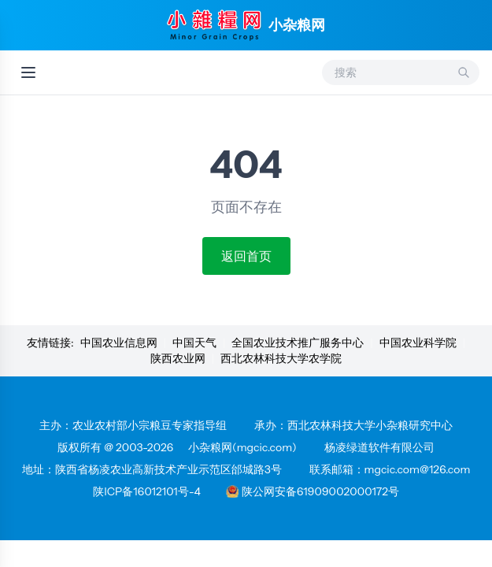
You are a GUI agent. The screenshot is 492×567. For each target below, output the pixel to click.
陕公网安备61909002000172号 (312, 491)
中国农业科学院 (418, 342)
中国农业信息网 (118, 342)
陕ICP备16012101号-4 (147, 491)
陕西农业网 (177, 358)
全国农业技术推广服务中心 (297, 342)
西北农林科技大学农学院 (281, 358)
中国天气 (194, 342)
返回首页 (246, 256)
